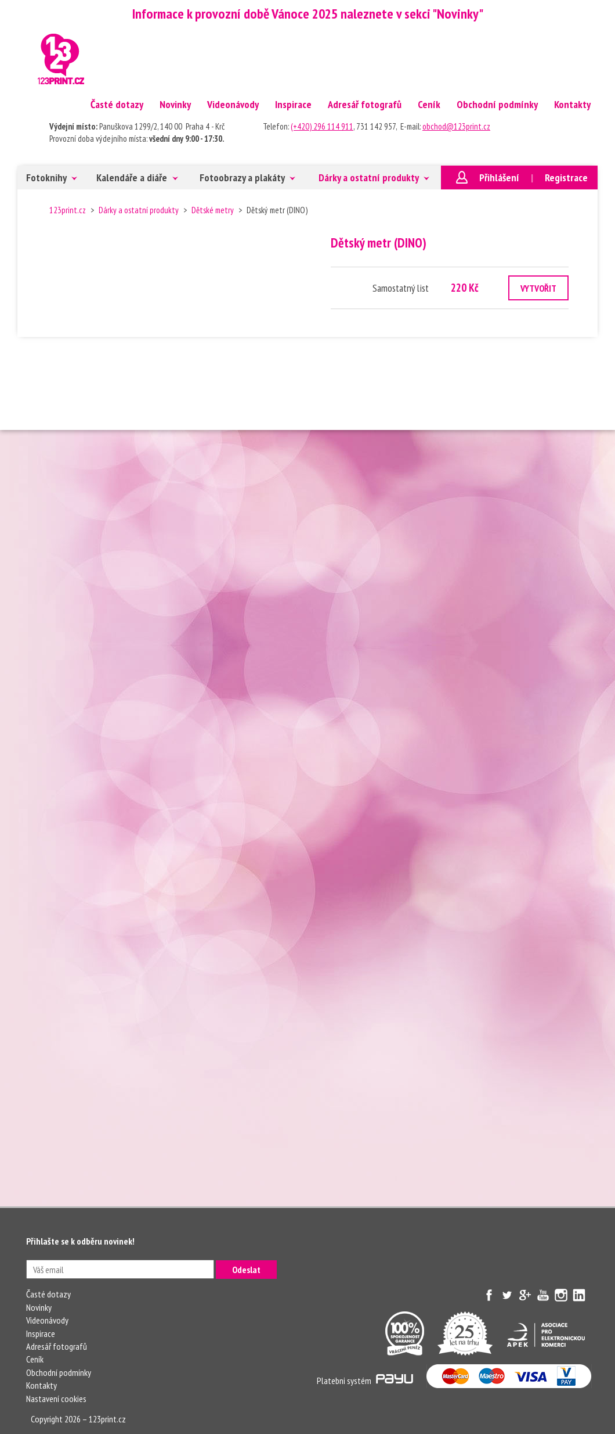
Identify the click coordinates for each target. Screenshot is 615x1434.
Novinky (175, 104)
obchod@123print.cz (456, 126)
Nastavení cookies (56, 1398)
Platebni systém (365, 1380)
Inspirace (293, 104)
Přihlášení (499, 177)
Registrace (566, 177)
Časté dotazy (117, 104)
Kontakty (572, 104)
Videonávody (233, 104)
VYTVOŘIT (538, 288)
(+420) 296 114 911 (322, 126)
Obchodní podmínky (497, 104)
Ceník (429, 104)
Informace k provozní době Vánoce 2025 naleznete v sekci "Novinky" (307, 14)
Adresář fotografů (364, 104)
